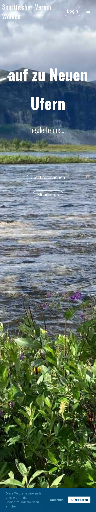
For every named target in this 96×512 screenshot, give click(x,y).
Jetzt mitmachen (48, 177)
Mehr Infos (48, 194)
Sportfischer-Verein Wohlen (26, 11)
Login (72, 11)
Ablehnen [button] (57, 500)
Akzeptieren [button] (79, 500)
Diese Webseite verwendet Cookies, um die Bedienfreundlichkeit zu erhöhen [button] (24, 499)
